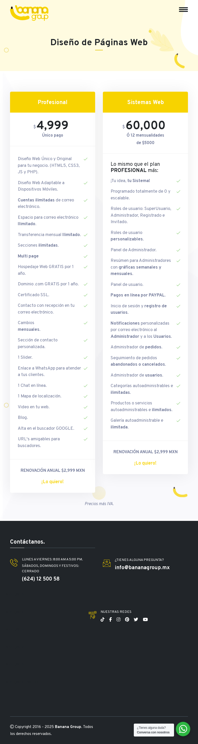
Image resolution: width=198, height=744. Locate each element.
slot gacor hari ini (22, 682)
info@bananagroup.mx (142, 568)
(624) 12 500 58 (41, 579)
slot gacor (15, 594)
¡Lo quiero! (53, 482)
